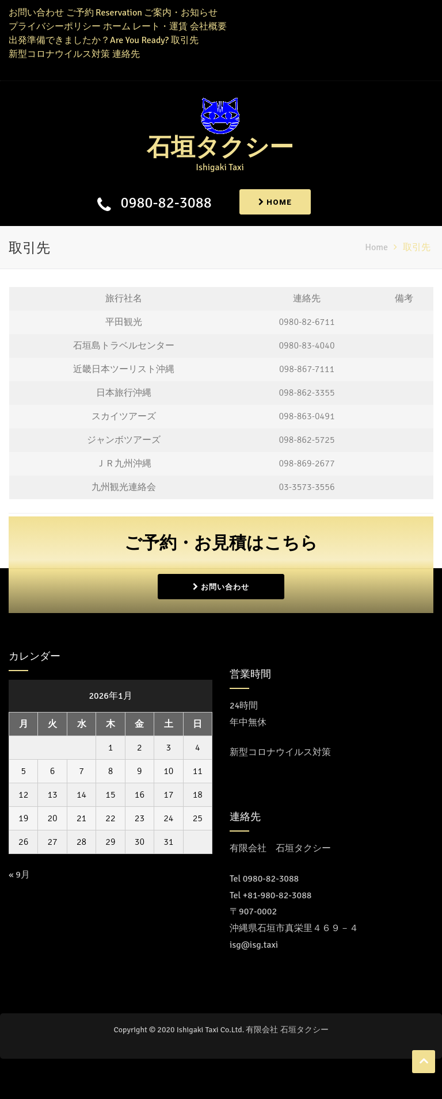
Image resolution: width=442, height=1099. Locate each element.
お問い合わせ (36, 12)
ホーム (117, 26)
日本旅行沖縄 (123, 393)
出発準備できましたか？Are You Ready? (89, 40)
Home (275, 202)
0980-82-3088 (164, 203)
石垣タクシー (220, 148)
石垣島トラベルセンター (123, 345)
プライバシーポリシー (55, 26)
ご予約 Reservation (104, 12)
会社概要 (208, 26)
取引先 (185, 40)
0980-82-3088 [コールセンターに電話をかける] (271, 878)
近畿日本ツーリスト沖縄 (123, 369)
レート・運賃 (160, 26)
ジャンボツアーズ (124, 440)
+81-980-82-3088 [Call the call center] (277, 895)
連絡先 (126, 54)
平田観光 (123, 322)
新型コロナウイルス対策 (59, 54)
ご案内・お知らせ (181, 12)
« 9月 (19, 874)
